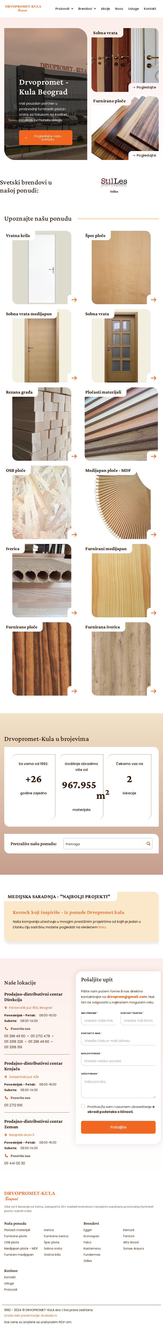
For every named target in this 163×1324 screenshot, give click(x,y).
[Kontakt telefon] (138, 1020)
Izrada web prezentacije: (30, 1315)
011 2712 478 (40, 1036)
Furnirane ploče (109, 100)
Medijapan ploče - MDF (108, 470)
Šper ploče (95, 235)
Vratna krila (18, 235)
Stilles (114, 191)
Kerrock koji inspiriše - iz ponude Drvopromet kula (68, 912)
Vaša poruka (89, 1073)
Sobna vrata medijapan (29, 313)
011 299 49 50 (14, 1036)
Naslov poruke (91, 1053)
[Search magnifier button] (147, 843)
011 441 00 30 (14, 1163)
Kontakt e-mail (91, 1033)
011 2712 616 (13, 1105)
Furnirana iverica (102, 626)
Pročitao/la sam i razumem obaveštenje (121, 1109)
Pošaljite (118, 1127)
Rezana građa (19, 392)
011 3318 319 (13, 1047)
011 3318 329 (13, 1041)
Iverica (13, 548)
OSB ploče (15, 470)
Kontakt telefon (132, 1013)
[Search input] (103, 843)
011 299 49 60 (38, 1041)
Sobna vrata (105, 32)
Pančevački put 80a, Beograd (30, 1008)
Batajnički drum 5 (21, 1135)
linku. (102, 927)
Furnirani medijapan (106, 548)
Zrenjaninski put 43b (24, 1077)
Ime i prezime (89, 1013)
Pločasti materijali (103, 392)
